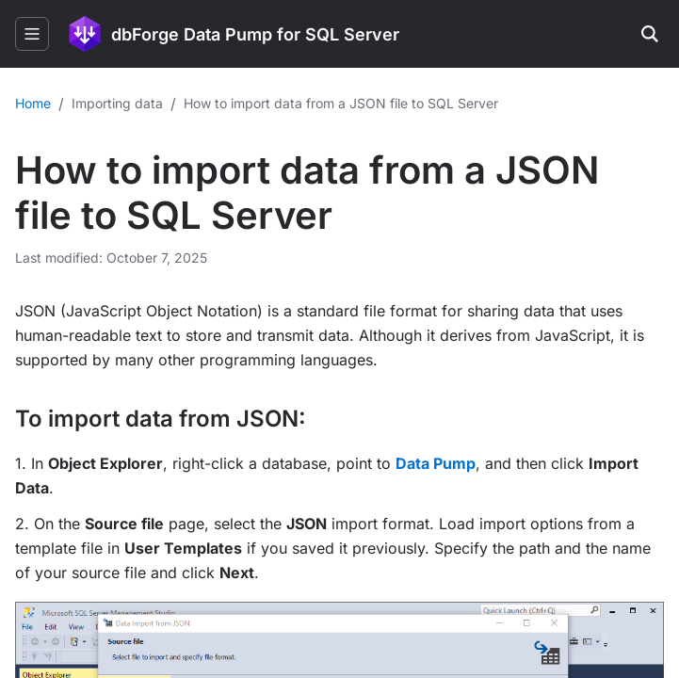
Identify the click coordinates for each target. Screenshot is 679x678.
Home (33, 103)
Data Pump (436, 463)
